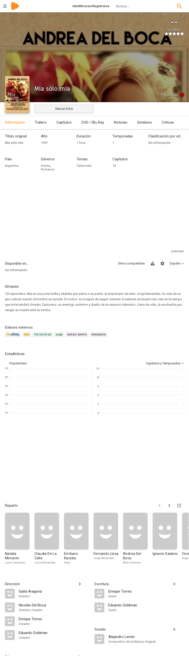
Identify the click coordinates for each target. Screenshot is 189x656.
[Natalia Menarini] (19, 539)
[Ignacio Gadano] (167, 539)
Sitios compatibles (131, 263)
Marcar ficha (64, 109)
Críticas (168, 122)
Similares (144, 122)
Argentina (12, 166)
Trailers (41, 122)
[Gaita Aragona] (54, 591)
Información (15, 122)
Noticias (120, 122)
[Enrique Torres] (54, 618)
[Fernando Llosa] (108, 539)
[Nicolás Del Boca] (54, 604)
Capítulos (64, 122)
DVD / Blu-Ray (92, 122)
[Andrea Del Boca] (138, 539)
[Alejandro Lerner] (146, 636)
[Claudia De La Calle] (49, 539)
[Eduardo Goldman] (54, 632)
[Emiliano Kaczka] (79, 539)
